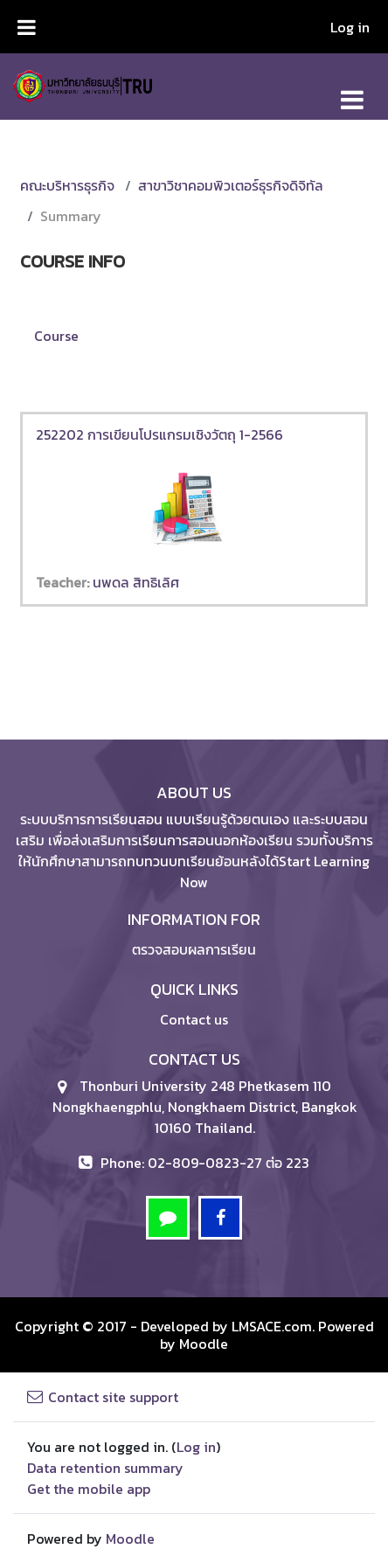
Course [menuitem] (56, 335)
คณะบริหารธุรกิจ (67, 185)
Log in (350, 27)
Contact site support (102, 1396)
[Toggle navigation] (352, 90)
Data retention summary (105, 1467)
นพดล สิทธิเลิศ (136, 582)
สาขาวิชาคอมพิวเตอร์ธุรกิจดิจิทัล (230, 185)
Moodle (203, 1343)
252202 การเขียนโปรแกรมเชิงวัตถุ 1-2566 (159, 434)
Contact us (194, 1019)
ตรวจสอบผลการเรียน (194, 949)
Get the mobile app (88, 1488)
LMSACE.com (272, 1326)
